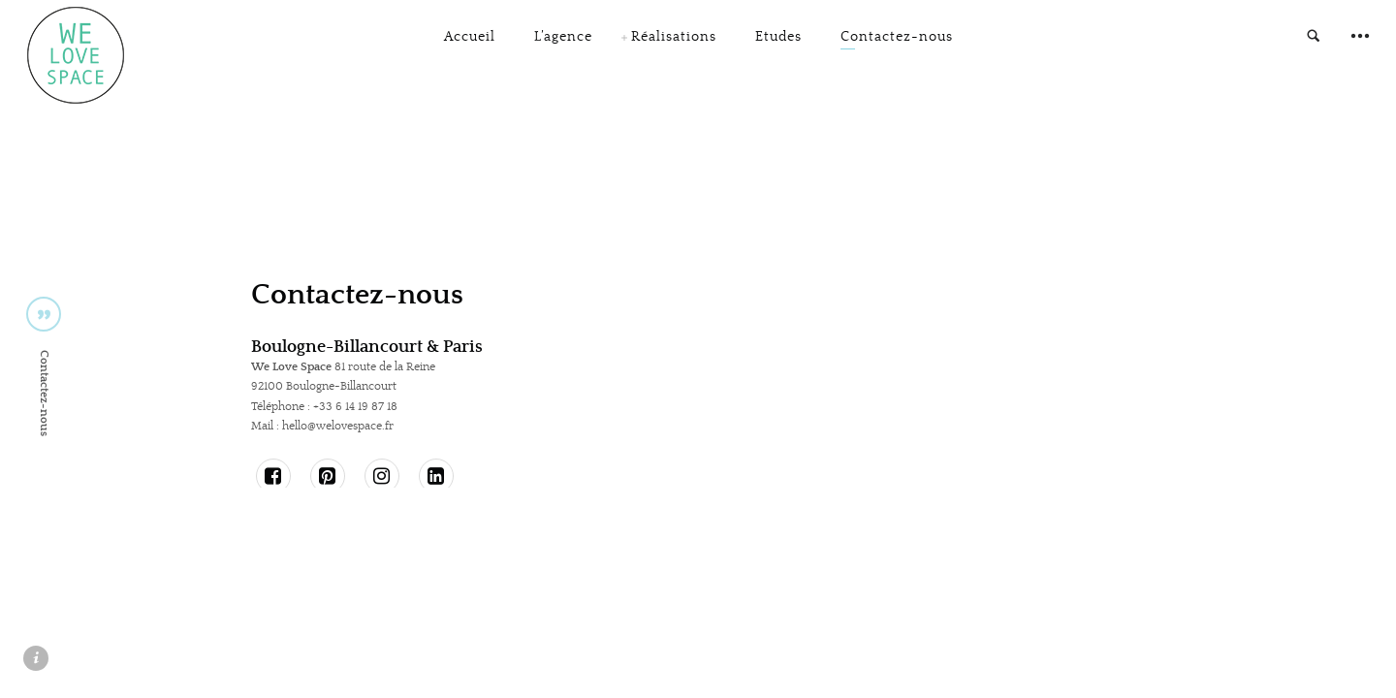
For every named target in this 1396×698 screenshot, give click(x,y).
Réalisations (673, 47)
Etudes (778, 47)
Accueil (469, 47)
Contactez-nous (897, 47)
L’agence (563, 47)
